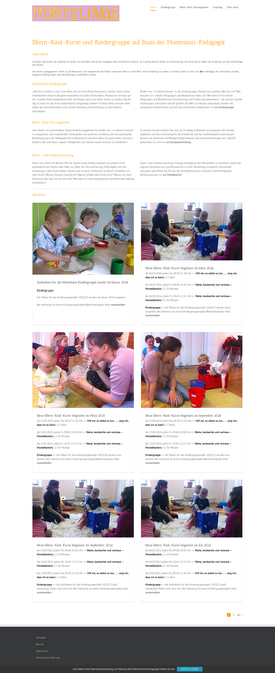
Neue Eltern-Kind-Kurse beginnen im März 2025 (71, 414)
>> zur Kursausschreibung (176, 142)
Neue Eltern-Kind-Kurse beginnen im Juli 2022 (173, 540)
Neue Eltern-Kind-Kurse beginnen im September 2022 (75, 540)
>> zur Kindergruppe (222, 107)
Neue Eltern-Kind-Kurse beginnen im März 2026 (174, 268)
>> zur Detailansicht (170, 174)
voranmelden (118, 304)
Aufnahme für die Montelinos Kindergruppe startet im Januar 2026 (82, 282)
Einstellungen (189, 669)
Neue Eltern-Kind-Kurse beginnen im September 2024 (178, 414)
